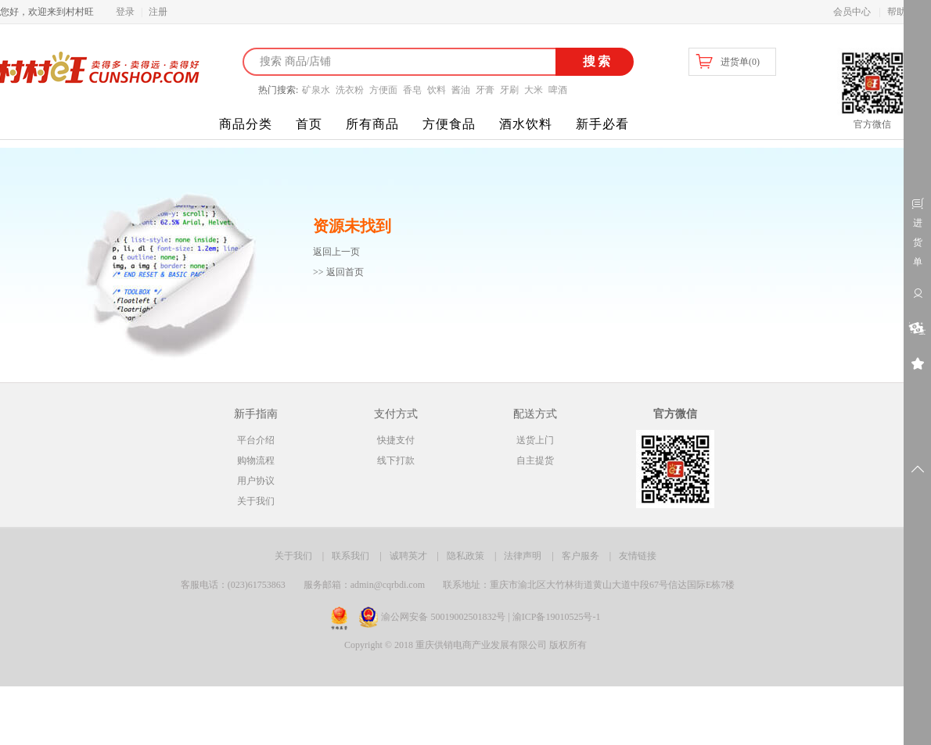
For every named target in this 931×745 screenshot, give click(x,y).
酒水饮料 (525, 124)
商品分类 (245, 124)
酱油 (460, 89)
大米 (533, 89)
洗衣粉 (350, 89)
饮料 (436, 89)
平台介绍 (256, 440)
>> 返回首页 (338, 272)
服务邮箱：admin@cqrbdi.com (364, 584)
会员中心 (852, 11)
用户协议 (256, 480)
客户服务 (580, 555)
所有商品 (372, 124)
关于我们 (256, 501)
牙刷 (509, 89)
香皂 (412, 89)
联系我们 (350, 555)
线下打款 (396, 460)
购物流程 (256, 460)
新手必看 (602, 124)
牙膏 (485, 89)
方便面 (383, 89)
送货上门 (535, 440)
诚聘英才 (408, 555)
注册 (158, 11)
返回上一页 (336, 251)
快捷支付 (396, 440)
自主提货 (535, 460)
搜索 (595, 61)
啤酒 (557, 89)
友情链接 (637, 555)
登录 (125, 11)
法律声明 (522, 555)
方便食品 (449, 124)
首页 (309, 124)
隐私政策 (465, 555)
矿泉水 (316, 89)
